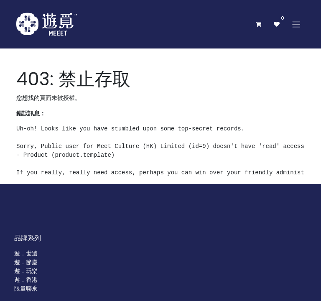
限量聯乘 (26, 288)
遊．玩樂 (26, 271)
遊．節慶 (26, 262)
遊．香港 (26, 279)
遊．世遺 (26, 253)
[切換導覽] (296, 24)
